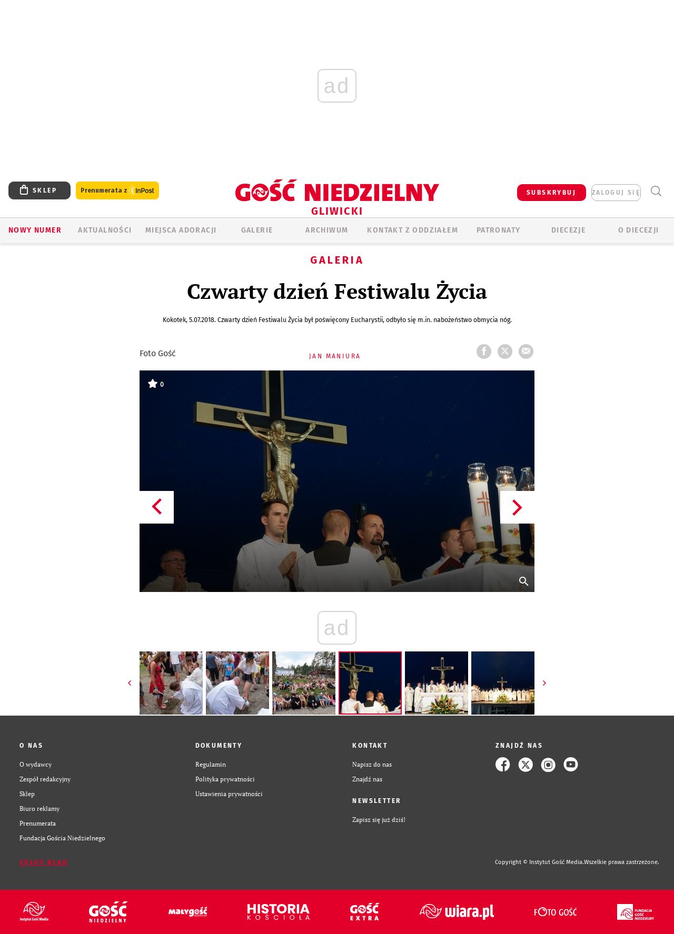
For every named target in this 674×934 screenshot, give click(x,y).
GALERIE (257, 230)
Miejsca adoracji (180, 230)
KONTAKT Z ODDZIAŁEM (412, 230)
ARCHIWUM (326, 230)
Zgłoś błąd (43, 862)
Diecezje (568, 230)
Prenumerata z (117, 191)
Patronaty (499, 230)
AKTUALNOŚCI (105, 230)
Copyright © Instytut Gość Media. (539, 862)
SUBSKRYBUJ (551, 192)
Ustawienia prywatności (229, 794)
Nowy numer (35, 230)
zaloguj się (616, 192)
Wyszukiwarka (656, 191)
